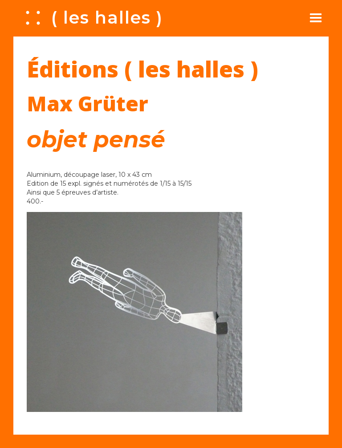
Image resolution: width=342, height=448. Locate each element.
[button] (315, 18)
